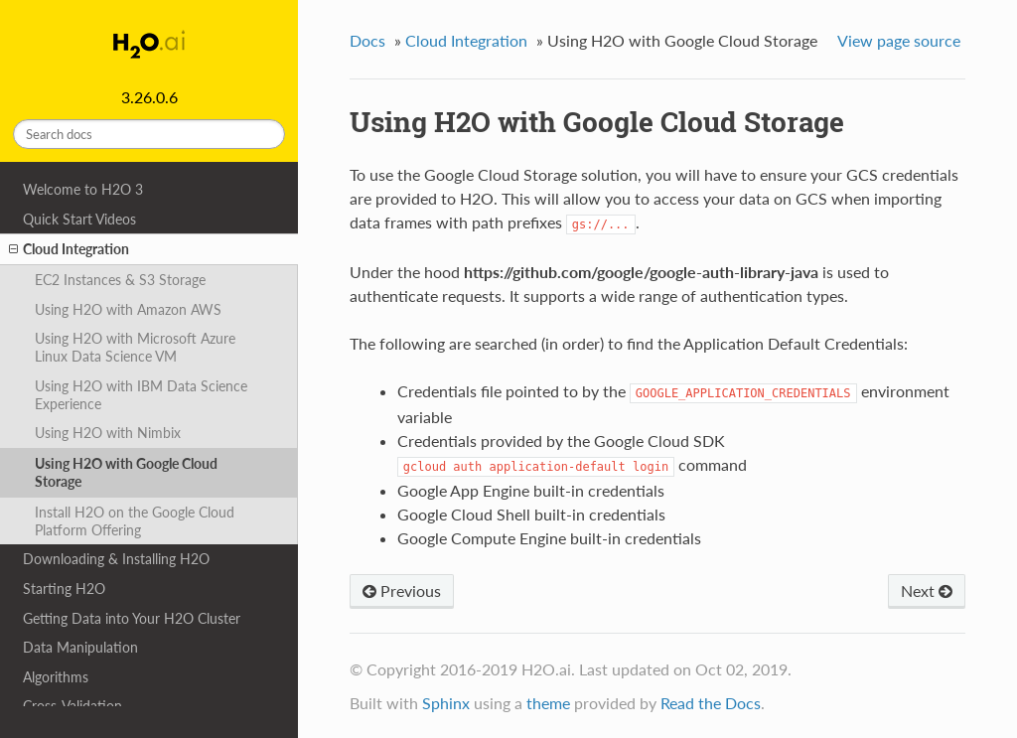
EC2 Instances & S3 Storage (120, 279)
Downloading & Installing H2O (116, 558)
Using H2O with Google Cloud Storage (126, 472)
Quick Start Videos (79, 219)
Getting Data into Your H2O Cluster (131, 618)
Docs (367, 40)
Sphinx (446, 702)
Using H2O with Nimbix (108, 432)
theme (548, 702)
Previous (402, 590)
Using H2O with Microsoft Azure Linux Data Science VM (135, 347)
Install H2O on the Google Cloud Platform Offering (134, 521)
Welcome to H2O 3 (83, 189)
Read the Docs (710, 702)
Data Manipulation (80, 647)
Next (926, 590)
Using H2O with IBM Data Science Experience (141, 394)
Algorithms (55, 676)
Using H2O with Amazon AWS (128, 309)
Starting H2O (64, 588)
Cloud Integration (69, 249)
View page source (898, 40)
